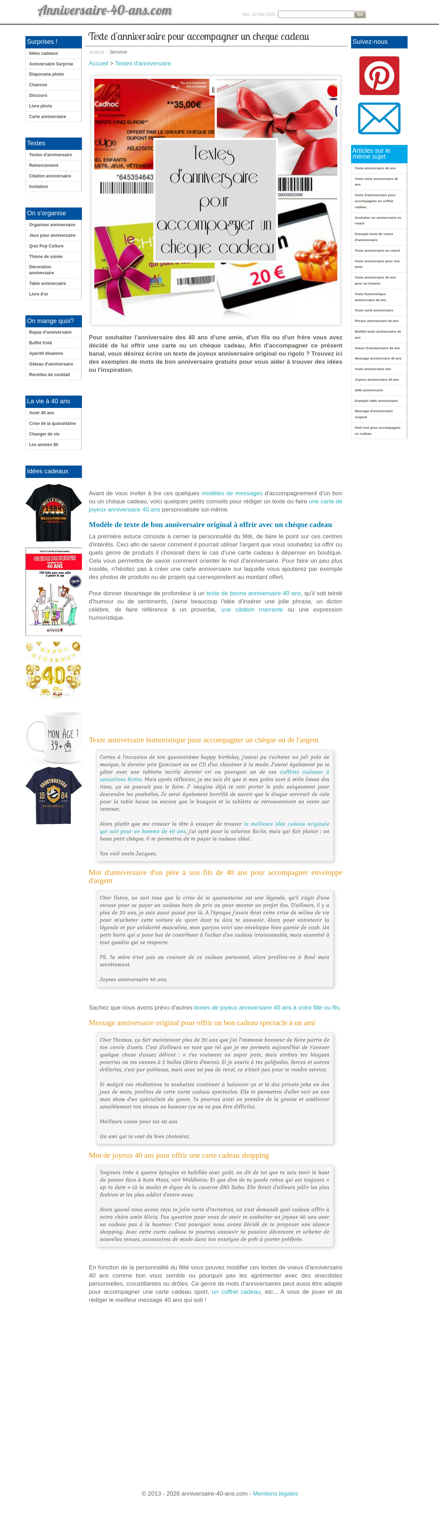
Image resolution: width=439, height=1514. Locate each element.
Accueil (98, 63)
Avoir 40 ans (41, 412)
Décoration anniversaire (41, 269)
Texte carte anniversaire (374, 310)
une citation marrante (252, 609)
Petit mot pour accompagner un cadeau (378, 431)
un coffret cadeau (236, 1291)
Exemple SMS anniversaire (376, 401)
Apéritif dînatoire (46, 353)
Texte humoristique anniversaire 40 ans (370, 297)
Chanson (38, 84)
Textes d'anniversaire (50, 154)
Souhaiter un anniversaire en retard (378, 221)
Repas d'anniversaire (50, 332)
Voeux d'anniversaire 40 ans (377, 348)
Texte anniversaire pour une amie (377, 264)
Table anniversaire (47, 283)
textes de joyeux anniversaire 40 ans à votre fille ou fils (267, 1007)
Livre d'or (38, 294)
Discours (38, 95)
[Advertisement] (217, 431)
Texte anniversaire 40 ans (375, 168)
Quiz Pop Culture (46, 246)
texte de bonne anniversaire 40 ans (254, 593)
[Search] (316, 14)
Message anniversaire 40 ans (378, 358)
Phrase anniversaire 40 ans (377, 321)
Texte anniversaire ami (373, 369)
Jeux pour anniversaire (52, 235)
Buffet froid (40, 342)
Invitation (38, 186)
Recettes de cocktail (49, 374)
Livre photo (40, 106)
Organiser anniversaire (52, 224)
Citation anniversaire (50, 176)
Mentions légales (275, 1493)
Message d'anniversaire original (374, 414)
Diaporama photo (46, 74)
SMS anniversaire (369, 390)
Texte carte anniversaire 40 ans (376, 182)
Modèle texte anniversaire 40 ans (378, 334)
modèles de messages (232, 493)
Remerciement (44, 165)
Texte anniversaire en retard (377, 250)
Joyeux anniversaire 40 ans (377, 379)
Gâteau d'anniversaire (51, 364)
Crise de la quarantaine (52, 423)
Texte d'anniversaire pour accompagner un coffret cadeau (375, 201)
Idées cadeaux (43, 53)
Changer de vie (44, 434)
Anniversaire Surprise (51, 64)
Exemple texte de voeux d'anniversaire (374, 237)
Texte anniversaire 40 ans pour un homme (375, 280)
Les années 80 (43, 444)
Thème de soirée (46, 256)
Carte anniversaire (47, 116)
